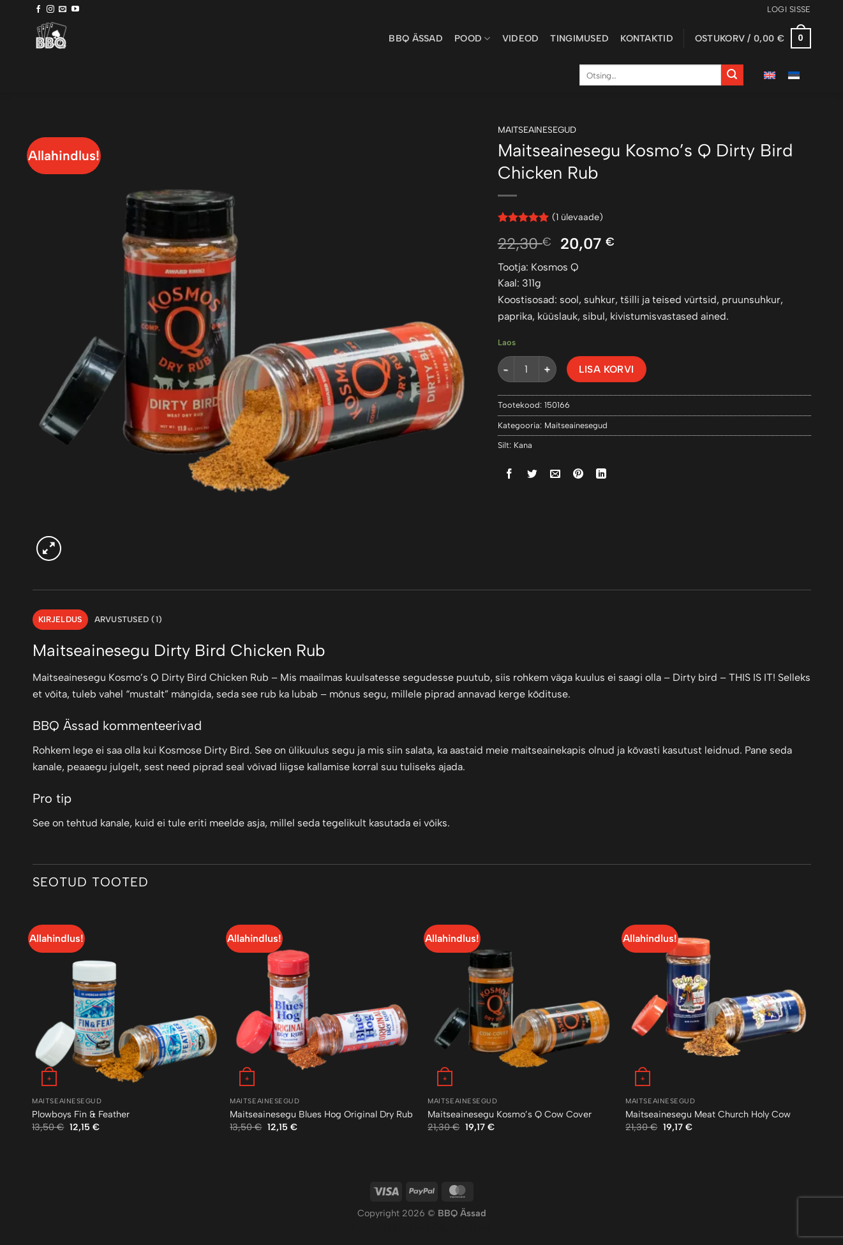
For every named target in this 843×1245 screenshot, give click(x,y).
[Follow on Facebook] (38, 9)
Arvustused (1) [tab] (128, 619)
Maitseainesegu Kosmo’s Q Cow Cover (510, 1114)
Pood (472, 39)
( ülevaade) (577, 217)
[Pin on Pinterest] (578, 474)
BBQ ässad (416, 38)
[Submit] (732, 75)
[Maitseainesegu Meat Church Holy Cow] (717, 998)
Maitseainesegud (537, 129)
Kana (523, 445)
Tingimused (579, 38)
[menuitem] (769, 75)
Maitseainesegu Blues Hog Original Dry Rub (321, 1114)
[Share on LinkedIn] (601, 474)
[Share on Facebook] (508, 474)
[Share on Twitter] (531, 474)
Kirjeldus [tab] (60, 619)
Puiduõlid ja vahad (391, 1228)
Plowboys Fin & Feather (81, 1114)
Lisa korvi (606, 369)
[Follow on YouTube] (75, 9)
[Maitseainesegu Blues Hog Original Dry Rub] (322, 998)
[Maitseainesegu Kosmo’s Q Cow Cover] (520, 998)
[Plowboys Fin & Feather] (124, 998)
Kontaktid (646, 38)
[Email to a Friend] (554, 474)
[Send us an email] (62, 9)
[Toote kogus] (526, 369)
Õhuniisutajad (460, 1228)
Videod (520, 38)
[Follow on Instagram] (50, 9)
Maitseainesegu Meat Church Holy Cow (708, 1114)
